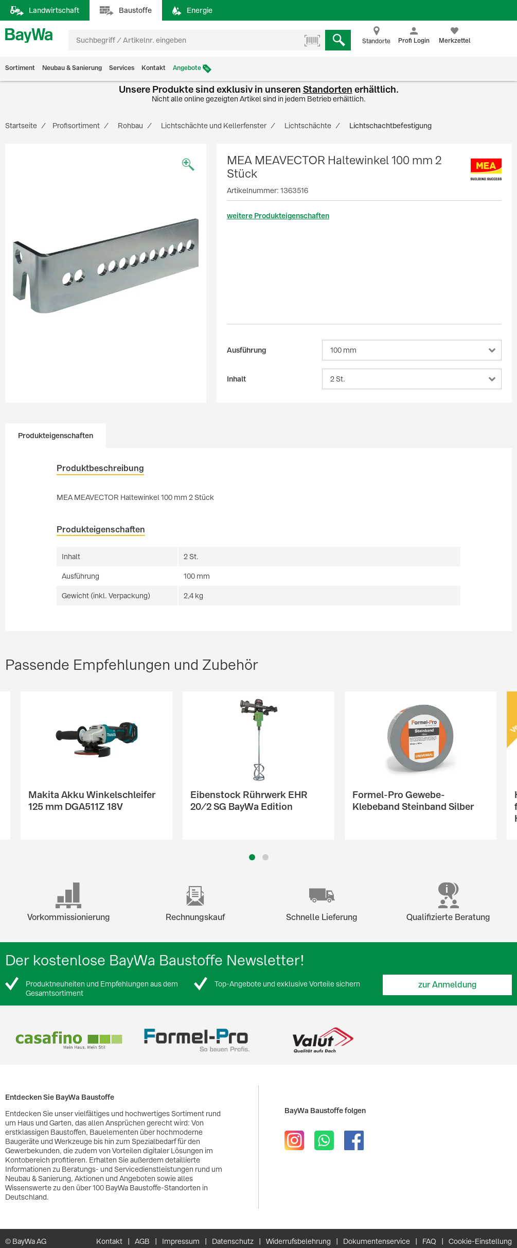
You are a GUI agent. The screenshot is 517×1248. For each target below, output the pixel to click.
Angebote (187, 68)
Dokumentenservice (376, 1241)
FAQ (429, 1241)
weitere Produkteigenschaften (278, 215)
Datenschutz (233, 1241)
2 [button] (265, 857)
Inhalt (236, 379)
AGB (142, 1241)
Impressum (181, 1241)
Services (121, 68)
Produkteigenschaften (55, 435)
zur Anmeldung (447, 984)
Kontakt (153, 68)
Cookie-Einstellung (480, 1241)
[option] (106, 265)
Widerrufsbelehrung (298, 1241)
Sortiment (20, 68)
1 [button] (252, 857)
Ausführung (246, 350)
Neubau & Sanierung (72, 68)
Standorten (327, 89)
